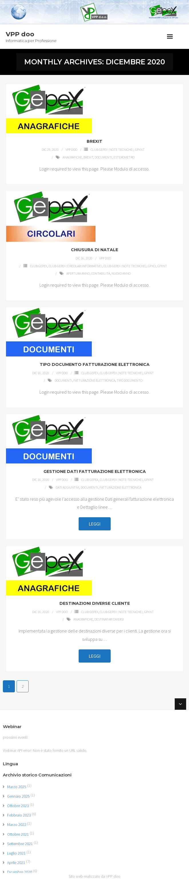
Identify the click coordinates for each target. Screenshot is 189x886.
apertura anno (78, 273)
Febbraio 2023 (19, 815)
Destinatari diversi (109, 619)
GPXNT (140, 149)
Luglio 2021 (16, 853)
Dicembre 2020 (19, 872)
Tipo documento (129, 380)
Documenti (103, 157)
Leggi (95, 524)
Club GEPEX (38, 266)
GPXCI (152, 266)
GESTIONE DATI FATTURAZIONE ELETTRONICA (94, 471)
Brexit (88, 157)
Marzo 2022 (16, 824)
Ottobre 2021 (18, 834)
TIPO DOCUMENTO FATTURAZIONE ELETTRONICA (95, 364)
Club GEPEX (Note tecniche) (112, 149)
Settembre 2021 (20, 843)
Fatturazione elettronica (94, 380)
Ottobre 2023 (18, 805)
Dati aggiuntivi (67, 487)
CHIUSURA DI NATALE (94, 249)
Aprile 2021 (16, 862)
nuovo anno (121, 273)
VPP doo (71, 149)
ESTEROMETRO (124, 157)
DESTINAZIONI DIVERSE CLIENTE (94, 603)
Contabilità (100, 273)
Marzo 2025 (16, 786)
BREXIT (94, 141)
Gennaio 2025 (18, 796)
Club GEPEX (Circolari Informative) (75, 266)
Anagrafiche (72, 157)
